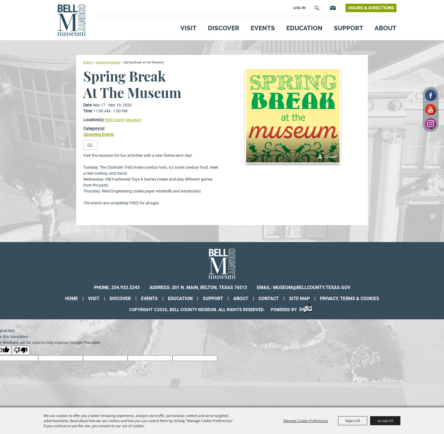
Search (317, 8)
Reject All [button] (352, 420)
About (385, 28)
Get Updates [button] (332, 8)
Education (304, 28)
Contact (269, 298)
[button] (293, 116)
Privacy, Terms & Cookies (349, 298)
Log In (299, 8)
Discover (223, 28)
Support (348, 28)
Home (71, 298)
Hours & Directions (371, 7)
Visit (188, 28)
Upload (330, 156)
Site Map (299, 298)
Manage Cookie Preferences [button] (305, 420)
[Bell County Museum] (71, 20)
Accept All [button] (385, 420)
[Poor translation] (21, 350)
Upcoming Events (108, 62)
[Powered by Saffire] (307, 309)
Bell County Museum (123, 119)
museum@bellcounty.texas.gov (311, 287)
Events (263, 28)
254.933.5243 (125, 287)
